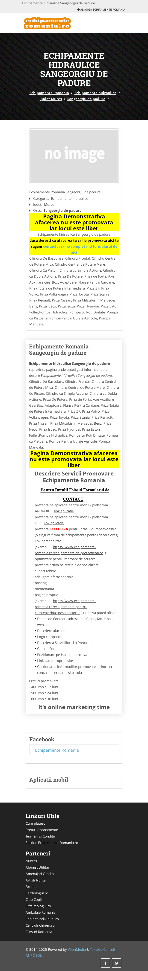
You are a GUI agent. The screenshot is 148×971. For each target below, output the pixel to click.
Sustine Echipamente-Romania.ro (52, 843)
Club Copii (34, 899)
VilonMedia (77, 949)
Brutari (31, 886)
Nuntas (31, 861)
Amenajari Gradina (41, 874)
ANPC (30, 955)
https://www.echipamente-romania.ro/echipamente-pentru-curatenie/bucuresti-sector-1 (65, 606)
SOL (39, 955)
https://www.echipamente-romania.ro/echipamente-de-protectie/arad (69, 550)
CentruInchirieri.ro (40, 925)
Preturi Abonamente (42, 830)
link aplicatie (64, 511)
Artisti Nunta (36, 880)
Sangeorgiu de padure (86, 98)
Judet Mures (51, 98)
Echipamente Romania (49, 92)
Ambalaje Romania (41, 912)
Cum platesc (35, 823)
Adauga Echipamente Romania (101, 10)
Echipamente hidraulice (95, 92)
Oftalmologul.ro (38, 906)
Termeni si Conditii (40, 836)
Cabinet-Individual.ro (42, 919)
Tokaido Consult (102, 949)
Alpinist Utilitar (37, 867)
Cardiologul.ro (37, 893)
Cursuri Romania (39, 932)
